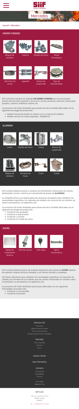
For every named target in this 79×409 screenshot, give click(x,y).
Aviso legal (39, 381)
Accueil (6, 25)
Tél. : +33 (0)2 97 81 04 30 (39, 404)
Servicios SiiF (39, 322)
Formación (39, 326)
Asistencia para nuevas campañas (39, 334)
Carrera (39, 376)
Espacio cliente (39, 356)
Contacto (39, 368)
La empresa (39, 371)
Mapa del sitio (39, 384)
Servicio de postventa (39, 331)
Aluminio (39, 345)
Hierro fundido (39, 342)
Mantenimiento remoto (39, 328)
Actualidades (39, 374)
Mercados (40, 339)
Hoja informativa (39, 362)
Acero (39, 348)
